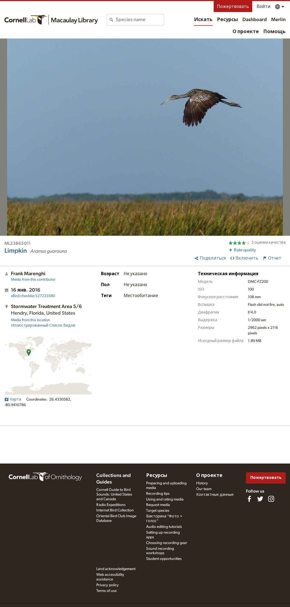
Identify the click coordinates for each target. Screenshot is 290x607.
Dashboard (254, 19)
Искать (203, 19)
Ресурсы (227, 19)
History (202, 483)
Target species (157, 511)
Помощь (274, 31)
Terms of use (106, 591)
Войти (264, 6)
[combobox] (140, 19)
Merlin (278, 19)
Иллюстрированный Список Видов (43, 325)
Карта (12, 399)
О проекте (246, 31)
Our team (203, 489)
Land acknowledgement (115, 569)
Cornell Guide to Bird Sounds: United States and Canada (114, 494)
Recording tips (158, 494)
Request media (158, 505)
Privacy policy (107, 585)
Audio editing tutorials (164, 527)
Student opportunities (164, 559)
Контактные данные (215, 495)
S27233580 (33, 296)
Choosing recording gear (166, 543)
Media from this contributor (33, 279)
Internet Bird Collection (115, 510)
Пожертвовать (233, 6)
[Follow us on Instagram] (271, 499)
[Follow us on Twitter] (260, 499)
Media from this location (30, 320)
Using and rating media (165, 499)
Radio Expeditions (111, 505)
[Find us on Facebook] (249, 499)
